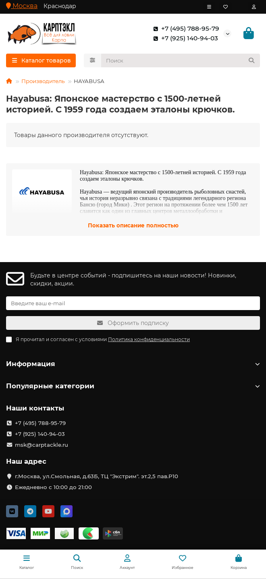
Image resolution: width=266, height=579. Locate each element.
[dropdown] (209, 6)
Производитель (42, 81)
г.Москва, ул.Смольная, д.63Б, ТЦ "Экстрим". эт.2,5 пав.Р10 (96, 476)
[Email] (133, 303)
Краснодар (60, 6)
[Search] (180, 60)
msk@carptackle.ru (41, 445)
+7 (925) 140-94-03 (184, 38)
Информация (133, 364)
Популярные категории (133, 386)
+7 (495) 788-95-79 (184, 28)
